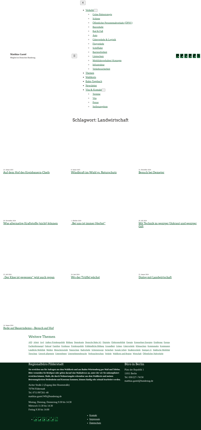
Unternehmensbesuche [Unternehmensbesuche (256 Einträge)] (77, 353)
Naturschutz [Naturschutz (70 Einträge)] (74, 350)
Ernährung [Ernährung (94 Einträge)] (158, 342)
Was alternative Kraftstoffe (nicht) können (30, 223)
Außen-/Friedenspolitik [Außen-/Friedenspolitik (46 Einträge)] (55, 342)
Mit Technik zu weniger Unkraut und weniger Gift (168, 225)
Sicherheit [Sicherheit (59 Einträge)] (109, 350)
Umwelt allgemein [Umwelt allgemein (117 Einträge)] (46, 353)
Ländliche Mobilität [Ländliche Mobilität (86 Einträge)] (37, 350)
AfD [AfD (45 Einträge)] (30, 342)
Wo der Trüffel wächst (85, 277)
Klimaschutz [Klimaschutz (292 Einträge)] (141, 346)
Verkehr (90, 10)
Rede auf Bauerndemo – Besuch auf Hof (28, 328)
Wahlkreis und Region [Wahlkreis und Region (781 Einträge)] (122, 353)
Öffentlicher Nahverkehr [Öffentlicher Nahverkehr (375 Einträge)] (153, 353)
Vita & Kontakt (94, 89)
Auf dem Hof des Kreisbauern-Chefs (26, 172)
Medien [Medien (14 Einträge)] (49, 350)
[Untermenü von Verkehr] (95, 10)
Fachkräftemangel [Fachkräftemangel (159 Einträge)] (36, 346)
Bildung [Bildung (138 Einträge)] (69, 342)
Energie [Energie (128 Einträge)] (129, 342)
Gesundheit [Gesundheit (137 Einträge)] (110, 346)
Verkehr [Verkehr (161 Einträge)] (108, 353)
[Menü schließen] (83, 3)
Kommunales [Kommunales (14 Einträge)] (153, 346)
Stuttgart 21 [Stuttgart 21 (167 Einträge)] (147, 350)
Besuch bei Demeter (151, 172)
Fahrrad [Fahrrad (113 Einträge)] (48, 346)
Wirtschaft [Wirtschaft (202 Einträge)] (137, 353)
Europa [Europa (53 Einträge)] (167, 342)
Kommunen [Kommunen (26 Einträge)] (165, 346)
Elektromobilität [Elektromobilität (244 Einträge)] (118, 342)
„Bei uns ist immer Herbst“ (88, 223)
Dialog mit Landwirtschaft (155, 277)
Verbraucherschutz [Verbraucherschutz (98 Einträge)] (96, 353)
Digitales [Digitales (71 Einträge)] (106, 342)
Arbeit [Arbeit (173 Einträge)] (36, 342)
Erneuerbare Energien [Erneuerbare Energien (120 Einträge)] (143, 342)
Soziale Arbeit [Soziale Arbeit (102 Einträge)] (120, 350)
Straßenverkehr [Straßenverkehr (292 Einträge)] (134, 350)
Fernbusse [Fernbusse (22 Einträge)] (65, 346)
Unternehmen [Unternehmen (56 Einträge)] (61, 353)
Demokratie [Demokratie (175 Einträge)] (79, 342)
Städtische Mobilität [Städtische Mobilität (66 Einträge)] (161, 350)
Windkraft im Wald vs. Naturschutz (94, 172)
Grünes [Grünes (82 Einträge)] (119, 346)
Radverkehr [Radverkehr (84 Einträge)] (85, 350)
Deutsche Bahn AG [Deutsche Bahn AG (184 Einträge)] (93, 342)
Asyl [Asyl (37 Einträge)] (42, 342)
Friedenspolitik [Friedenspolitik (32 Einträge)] (77, 346)
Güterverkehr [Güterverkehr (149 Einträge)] (128, 346)
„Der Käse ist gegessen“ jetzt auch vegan (28, 277)
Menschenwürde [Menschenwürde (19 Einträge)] (61, 350)
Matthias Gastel (18, 54)
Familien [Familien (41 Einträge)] (56, 346)
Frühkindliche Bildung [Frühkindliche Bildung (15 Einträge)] (94, 346)
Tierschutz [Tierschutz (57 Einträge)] (33, 353)
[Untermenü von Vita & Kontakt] (103, 90)
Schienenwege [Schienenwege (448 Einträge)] (98, 350)
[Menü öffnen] (74, 56)
